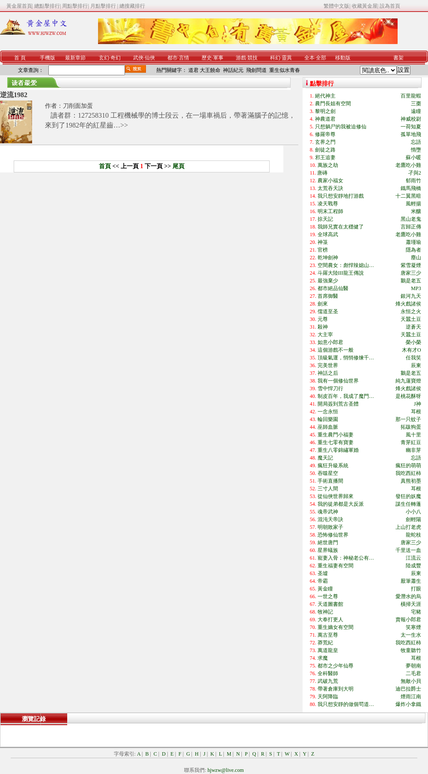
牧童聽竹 (411, 650)
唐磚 (322, 173)
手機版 (47, 58)
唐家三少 (411, 273)
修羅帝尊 (325, 134)
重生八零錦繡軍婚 (338, 450)
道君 (193, 70)
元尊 (323, 319)
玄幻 (104, 58)
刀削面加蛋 (78, 106)
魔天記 (325, 458)
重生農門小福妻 (336, 435)
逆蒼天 (413, 327)
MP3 (416, 288)
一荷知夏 (411, 127)
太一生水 (411, 635)
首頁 (105, 166)
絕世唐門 (328, 543)
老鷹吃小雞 (408, 165)
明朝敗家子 (330, 527)
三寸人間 (328, 489)
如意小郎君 (330, 342)
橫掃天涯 (411, 604)
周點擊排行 (75, 6)
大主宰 (325, 335)
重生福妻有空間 (336, 566)
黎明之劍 (325, 111)
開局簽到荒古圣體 (338, 404)
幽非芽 (413, 450)
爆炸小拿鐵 (408, 704)
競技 (252, 58)
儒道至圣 (328, 311)
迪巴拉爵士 (408, 689)
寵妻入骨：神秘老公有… (346, 558)
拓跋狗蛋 (411, 427)
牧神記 (325, 612)
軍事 (218, 58)
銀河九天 (411, 296)
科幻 (275, 58)
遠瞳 (416, 111)
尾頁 (178, 166)
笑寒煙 (413, 627)
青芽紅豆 (411, 442)
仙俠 (150, 58)
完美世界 (328, 365)
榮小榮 (413, 342)
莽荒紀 (325, 643)
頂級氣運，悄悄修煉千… (346, 358)
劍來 (323, 304)
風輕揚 (413, 204)
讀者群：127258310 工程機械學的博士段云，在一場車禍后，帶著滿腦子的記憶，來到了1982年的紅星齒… (170, 120)
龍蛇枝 (413, 535)
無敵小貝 (411, 681)
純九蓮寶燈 (408, 381)
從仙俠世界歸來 (336, 496)
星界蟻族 (328, 550)
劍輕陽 (413, 519)
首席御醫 (328, 296)
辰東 (416, 365)
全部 (321, 58)
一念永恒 (328, 412)
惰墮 (416, 150)
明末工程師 (330, 211)
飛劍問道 (256, 70)
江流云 (413, 558)
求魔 (323, 658)
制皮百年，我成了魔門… (346, 396)
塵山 (416, 258)
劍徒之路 (325, 150)
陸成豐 (413, 566)
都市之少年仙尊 (336, 666)
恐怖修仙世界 (333, 535)
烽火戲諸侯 (408, 304)
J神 (417, 404)
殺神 (323, 327)
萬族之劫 (328, 165)
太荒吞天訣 (330, 188)
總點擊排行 (47, 6)
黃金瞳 (325, 589)
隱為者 (413, 250)
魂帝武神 (328, 512)
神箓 (323, 242)
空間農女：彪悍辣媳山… (346, 265)
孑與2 (414, 173)
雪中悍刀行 (330, 388)
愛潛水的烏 (408, 596)
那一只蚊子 (408, 419)
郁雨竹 (413, 181)
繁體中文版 (336, 6)
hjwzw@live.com (226, 770)
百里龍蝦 (411, 96)
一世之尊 (328, 596)
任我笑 (413, 358)
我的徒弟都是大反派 (341, 504)
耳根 (416, 412)
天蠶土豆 (411, 319)
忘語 (416, 142)
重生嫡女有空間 (336, 627)
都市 (172, 58)
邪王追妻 (325, 157)
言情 (184, 58)
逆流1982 (13, 94)
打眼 (416, 589)
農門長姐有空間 (333, 104)
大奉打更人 (330, 620)
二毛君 (413, 673)
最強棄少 (328, 281)
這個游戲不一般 (336, 350)
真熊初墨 (411, 481)
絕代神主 (325, 96)
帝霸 (323, 581)
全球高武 (328, 234)
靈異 (287, 58)
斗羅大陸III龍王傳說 (341, 273)
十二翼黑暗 (408, 196)
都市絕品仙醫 (333, 288)
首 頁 (20, 58)
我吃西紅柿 (408, 473)
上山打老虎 (408, 527)
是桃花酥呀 (408, 396)
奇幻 (115, 58)
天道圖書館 (330, 604)
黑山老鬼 (411, 219)
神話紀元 (233, 70)
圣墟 (323, 573)
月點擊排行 (103, 6)
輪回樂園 (328, 419)
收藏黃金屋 (364, 6)
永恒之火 (411, 311)
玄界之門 (325, 142)
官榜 (323, 250)
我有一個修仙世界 (338, 381)
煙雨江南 (411, 697)
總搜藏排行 (132, 6)
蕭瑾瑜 (413, 242)
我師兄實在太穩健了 (341, 227)
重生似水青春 (284, 70)
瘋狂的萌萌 (408, 466)
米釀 (416, 211)
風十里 (413, 435)
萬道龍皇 (328, 650)
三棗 (416, 104)
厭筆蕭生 (411, 581)
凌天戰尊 (328, 204)
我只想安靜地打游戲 (341, 196)
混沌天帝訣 (330, 519)
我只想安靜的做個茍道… (346, 704)
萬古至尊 (328, 635)
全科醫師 (328, 673)
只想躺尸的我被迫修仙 (340, 127)
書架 (398, 58)
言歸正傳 (411, 227)
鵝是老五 (411, 281)
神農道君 (325, 119)
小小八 (413, 512)
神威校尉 (411, 119)
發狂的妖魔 (408, 496)
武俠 (138, 58)
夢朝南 (413, 666)
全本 (309, 58)
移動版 (343, 58)
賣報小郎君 (408, 620)
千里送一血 (408, 550)
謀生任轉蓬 (408, 504)
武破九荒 (328, 681)
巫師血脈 (328, 427)
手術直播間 (330, 481)
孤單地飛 (411, 134)
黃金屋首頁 (19, 6)
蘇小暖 (413, 157)
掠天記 (325, 219)
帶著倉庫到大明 (336, 689)
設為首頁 (390, 6)
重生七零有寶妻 (336, 442)
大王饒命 (210, 70)
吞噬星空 (328, 473)
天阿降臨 (328, 697)
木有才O (411, 350)
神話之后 (328, 373)
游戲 (241, 58)
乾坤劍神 (328, 258)
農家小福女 (330, 181)
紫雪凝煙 (411, 265)
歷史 (207, 58)
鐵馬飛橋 (411, 188)
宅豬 (416, 612)
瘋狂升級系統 (333, 466)
